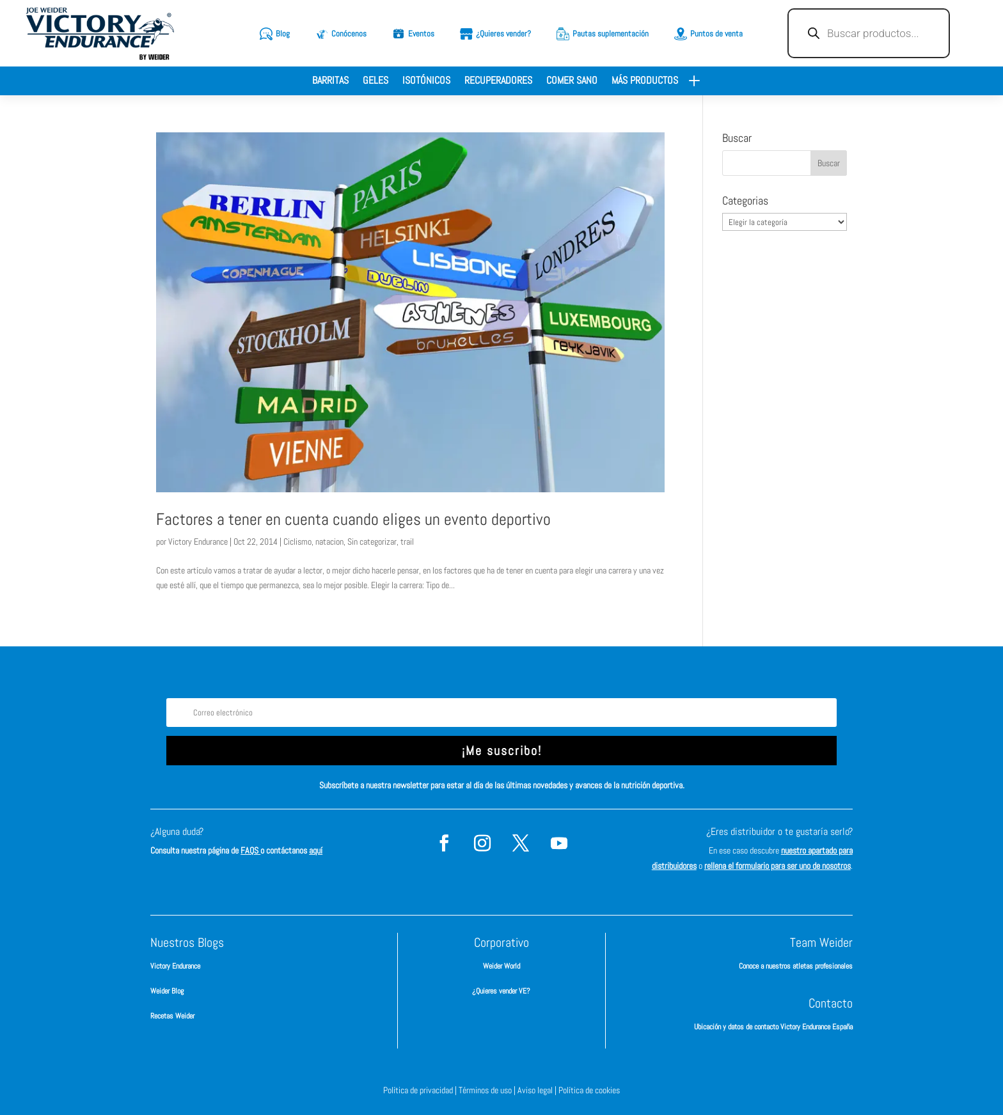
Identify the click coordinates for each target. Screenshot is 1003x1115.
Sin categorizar (372, 541)
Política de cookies (589, 1090)
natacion (329, 541)
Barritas (330, 81)
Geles (375, 81)
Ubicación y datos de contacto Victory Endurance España (773, 1027)
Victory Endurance (198, 541)
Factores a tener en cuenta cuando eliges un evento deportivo (353, 519)
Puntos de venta (716, 33)
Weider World (501, 966)
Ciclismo (297, 541)
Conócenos (349, 33)
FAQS (250, 850)
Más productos (645, 81)
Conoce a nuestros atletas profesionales (796, 966)
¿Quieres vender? (503, 33)
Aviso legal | (537, 1090)
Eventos (421, 33)
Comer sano (571, 81)
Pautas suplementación (611, 33)
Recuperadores (498, 81)
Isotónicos (426, 81)
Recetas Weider (172, 1016)
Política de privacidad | (421, 1090)
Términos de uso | (488, 1090)
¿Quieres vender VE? (501, 991)
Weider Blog (167, 991)
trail (407, 541)
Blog (283, 33)
